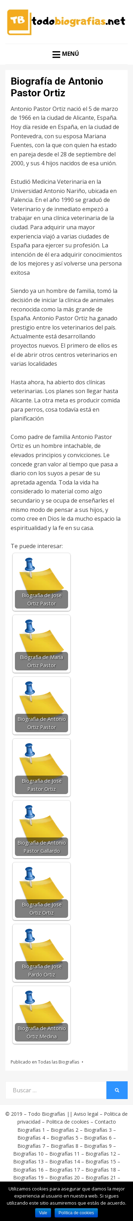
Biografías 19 (28, 1177)
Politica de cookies (67, 1121)
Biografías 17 (64, 1169)
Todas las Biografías (58, 1062)
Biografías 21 (100, 1177)
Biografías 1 (31, 1129)
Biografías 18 (100, 1169)
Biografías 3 (98, 1129)
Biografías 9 (98, 1145)
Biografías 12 (100, 1153)
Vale (43, 1212)
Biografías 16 (28, 1169)
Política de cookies (76, 1212)
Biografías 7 (31, 1145)
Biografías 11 (64, 1153)
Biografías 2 (64, 1129)
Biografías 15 (100, 1161)
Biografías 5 (64, 1137)
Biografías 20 (64, 1177)
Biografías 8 (64, 1145)
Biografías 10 (28, 1153)
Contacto (105, 1121)
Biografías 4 (31, 1137)
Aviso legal (86, 1113)
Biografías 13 (28, 1161)
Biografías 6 (98, 1137)
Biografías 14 (64, 1161)
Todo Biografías (46, 1113)
